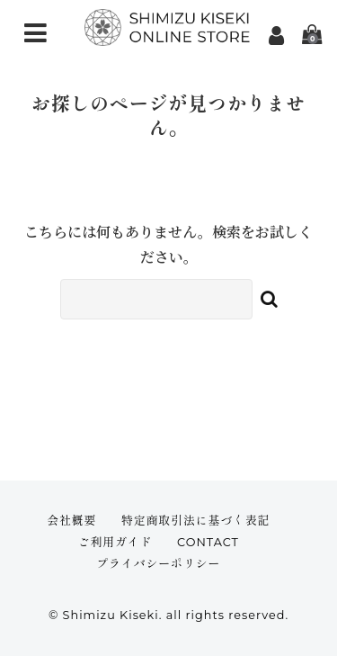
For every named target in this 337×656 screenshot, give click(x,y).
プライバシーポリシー (158, 564)
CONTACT (208, 542)
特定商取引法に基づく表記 (195, 520)
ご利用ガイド (115, 542)
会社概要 (71, 520)
